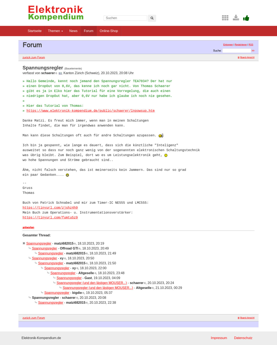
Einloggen (228, 44)
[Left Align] (152, 18)
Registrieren (241, 44)
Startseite (35, 31)
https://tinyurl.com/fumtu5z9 (50, 217)
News (73, 31)
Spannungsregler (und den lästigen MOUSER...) (92, 283)
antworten (28, 227)
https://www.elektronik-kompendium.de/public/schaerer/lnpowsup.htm (90, 111)
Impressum (219, 338)
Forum (88, 31)
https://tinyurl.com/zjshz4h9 (50, 208)
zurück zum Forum (34, 57)
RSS (251, 44)
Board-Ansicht (246, 57)
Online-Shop (109, 31)
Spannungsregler (38, 243)
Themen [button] (55, 31)
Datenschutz (243, 338)
